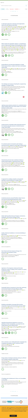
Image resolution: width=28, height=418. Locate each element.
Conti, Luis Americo (17, 29)
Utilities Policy (6, 203)
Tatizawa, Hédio (7, 69)
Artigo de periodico (4, 19)
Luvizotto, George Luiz (17, 129)
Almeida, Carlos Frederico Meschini (17, 164)
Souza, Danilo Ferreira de (11, 218)
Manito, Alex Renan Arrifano (5, 46)
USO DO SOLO (21, 53)
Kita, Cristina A (6, 88)
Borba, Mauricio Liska (4, 326)
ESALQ (23, 52)
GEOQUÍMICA (14, 330)
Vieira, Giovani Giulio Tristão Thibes (6, 162)
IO (17, 31)
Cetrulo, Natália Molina (19, 27)
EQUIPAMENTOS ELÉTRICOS (16, 112)
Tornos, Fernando (14, 327)
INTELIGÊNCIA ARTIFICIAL (17, 90)
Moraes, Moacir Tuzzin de (18, 48)
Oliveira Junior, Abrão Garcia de (6, 68)
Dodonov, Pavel (9, 86)
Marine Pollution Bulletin (8, 31)
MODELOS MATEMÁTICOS (18, 185)
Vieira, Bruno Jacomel (18, 47)
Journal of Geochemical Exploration (9, 329)
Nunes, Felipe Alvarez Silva (12, 87)
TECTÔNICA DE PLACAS (8, 132)
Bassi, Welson (14, 68)
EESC (17, 184)
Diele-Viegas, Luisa (19, 86)
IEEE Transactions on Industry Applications (10, 237)
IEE (18, 31)
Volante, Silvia (23, 129)
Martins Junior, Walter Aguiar (5, 235)
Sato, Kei (6, 328)
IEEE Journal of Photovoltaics (8, 184)
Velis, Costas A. (9, 28)
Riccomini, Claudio (11, 130)
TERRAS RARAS (9, 330)
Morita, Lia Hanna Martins (22, 235)
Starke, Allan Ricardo (13, 146)
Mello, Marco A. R (11, 88)
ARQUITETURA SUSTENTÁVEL (14, 346)
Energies (5, 71)
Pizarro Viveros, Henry (19, 182)
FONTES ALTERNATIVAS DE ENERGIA (10, 166)
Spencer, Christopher (4, 130)
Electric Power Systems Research (9, 165)
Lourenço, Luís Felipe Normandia (6, 163)
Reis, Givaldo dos (22, 181)
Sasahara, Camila (22, 26)
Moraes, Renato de (11, 129)
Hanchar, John (8, 327)
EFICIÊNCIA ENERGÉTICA (8, 72)
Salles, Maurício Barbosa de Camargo (12, 202)
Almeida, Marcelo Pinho (9, 48)
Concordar (13, 415)
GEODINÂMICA (14, 132)
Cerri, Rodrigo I (3, 128)
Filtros (3, 9)
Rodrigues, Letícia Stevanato (14, 26)
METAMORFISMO (20, 132)
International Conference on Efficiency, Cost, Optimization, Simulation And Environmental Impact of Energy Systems (12, 363)
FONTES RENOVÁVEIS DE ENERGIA (9, 204)
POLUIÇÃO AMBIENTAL (11, 256)
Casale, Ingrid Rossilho (5, 360)
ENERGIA (6, 256)
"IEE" (7, 9)
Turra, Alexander (7, 30)
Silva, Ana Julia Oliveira (19, 87)
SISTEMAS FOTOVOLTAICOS (14, 53)
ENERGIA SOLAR (7, 53)
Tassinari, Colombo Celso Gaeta (14, 326)
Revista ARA (6, 345)
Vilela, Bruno (14, 86)
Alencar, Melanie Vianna (17, 28)
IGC (19, 131)
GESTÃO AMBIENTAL (7, 32)
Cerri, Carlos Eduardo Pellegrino (12, 49)
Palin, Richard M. (9, 128)
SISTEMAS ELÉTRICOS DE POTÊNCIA (10, 221)
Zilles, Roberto (15, 50)
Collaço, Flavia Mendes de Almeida (14, 360)
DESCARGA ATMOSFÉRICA (20, 221)
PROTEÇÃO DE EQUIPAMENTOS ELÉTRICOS (11, 238)
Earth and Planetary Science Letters (9, 131)
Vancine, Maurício (4, 86)
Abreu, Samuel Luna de (5, 146)
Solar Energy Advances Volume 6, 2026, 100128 (11, 147)
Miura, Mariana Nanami (7, 50)
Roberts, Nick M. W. (19, 128)
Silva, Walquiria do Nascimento (18, 162)
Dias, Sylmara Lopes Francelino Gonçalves (8, 27)
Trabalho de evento (4, 353)
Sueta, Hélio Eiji (3, 218)
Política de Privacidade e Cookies (20, 411)
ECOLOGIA (6, 90)
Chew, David (14, 128)
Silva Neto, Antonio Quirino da (15, 69)
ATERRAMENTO (8, 239)
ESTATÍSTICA (10, 90)
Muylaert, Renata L (17, 88)
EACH (16, 31)
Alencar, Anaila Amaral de (9, 47)
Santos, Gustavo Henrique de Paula (6, 181)
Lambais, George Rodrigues (15, 46)
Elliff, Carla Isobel (10, 29)
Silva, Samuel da (16, 181)
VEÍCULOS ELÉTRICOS (8, 112)
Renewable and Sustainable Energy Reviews (11, 52)
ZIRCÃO (6, 330)
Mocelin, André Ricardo (5, 182)
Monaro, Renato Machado (17, 163)
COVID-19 (22, 90)
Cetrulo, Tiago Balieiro (4, 26)
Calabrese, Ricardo (4, 344)
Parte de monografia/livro (6, 246)
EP (25, 52)
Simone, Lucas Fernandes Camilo (12, 201)
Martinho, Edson (14, 235)
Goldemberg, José (4, 253)
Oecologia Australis (7, 89)
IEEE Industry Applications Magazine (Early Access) (12, 220)
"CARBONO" (17, 9)
